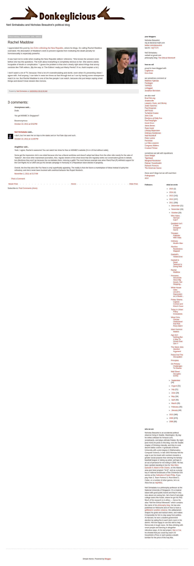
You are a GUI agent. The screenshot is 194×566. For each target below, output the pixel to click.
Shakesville (149, 101)
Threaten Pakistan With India (176, 235)
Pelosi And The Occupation (177, 356)
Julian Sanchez (151, 106)
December (175, 206)
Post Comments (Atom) (28, 188)
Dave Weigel (150, 156)
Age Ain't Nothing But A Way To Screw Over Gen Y (177, 339)
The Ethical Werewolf (166, 58)
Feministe (149, 141)
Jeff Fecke (149, 111)
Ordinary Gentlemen (153, 133)
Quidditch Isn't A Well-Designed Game (176, 226)
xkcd (146, 178)
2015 (171, 189)
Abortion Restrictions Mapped (177, 249)
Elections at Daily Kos (153, 118)
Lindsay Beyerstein (152, 131)
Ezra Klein (149, 73)
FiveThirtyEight (151, 121)
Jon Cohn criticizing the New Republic (46, 48)
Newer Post (13, 184)
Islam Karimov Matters (176, 330)
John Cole (149, 116)
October (174, 213)
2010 (171, 415)
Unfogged (149, 88)
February (175, 407)
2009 (171, 418)
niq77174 (154, 48)
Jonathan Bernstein (152, 91)
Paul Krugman (150, 108)
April (173, 400)
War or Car (176, 530)
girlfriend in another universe (156, 510)
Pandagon (149, 83)
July (173, 389)
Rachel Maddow (175, 271)
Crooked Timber (151, 148)
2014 (171, 192)
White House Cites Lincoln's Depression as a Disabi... (177, 292)
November (175, 209)
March (174, 403)
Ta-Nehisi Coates (151, 113)
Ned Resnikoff (150, 136)
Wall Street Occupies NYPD (176, 374)
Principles (175, 360)
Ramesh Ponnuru (152, 166)
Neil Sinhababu (20, 132)
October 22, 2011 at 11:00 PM (26, 139)
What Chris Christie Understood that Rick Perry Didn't (176, 321)
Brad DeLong (150, 98)
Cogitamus (149, 71)
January (174, 410)
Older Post (133, 184)
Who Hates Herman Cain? (175, 218)
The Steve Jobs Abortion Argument (177, 349)
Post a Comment (18, 179)
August (174, 386)
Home (73, 184)
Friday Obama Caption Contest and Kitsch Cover (177, 303)
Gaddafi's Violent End (176, 255)
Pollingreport (150, 176)
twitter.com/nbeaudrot (153, 45)
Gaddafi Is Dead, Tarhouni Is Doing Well (176, 263)
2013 (171, 196)
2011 (171, 203)
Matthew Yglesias (152, 81)
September (175, 380)
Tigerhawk (149, 158)
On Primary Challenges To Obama (176, 366)
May (173, 396)
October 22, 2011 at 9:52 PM (25, 124)
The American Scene (153, 168)
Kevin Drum (149, 123)
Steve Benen (150, 126)
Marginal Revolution (153, 161)
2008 (171, 422)
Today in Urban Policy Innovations (177, 312)
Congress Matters (152, 146)
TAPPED (148, 86)
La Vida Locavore (152, 143)
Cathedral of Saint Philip (165, 475)
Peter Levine (150, 138)
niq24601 (158, 483)
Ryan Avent (149, 128)
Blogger (108, 559)
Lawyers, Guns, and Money (156, 103)
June (173, 393)
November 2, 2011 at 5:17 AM (26, 174)
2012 (171, 199)
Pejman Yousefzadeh (153, 163)
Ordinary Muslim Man (177, 242)
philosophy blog (163, 505)
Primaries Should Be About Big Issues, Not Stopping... (176, 280)
